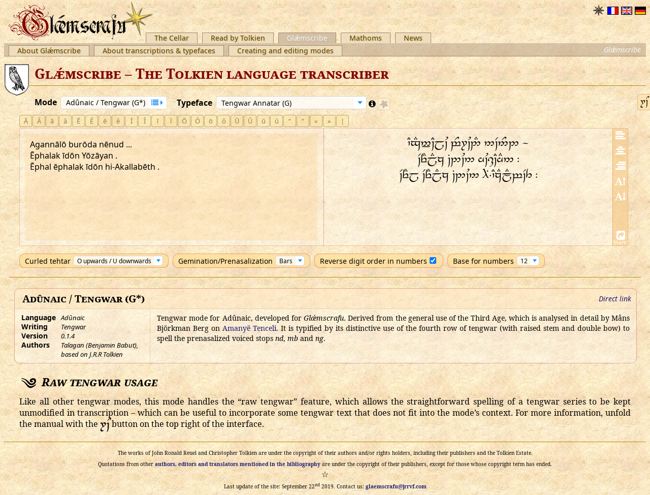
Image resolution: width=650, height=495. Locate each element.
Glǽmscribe (307, 38)
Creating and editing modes (285, 50)
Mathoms (365, 38)
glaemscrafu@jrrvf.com (396, 486)
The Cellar (171, 38)
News (413, 38)
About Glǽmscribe (49, 50)
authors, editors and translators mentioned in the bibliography (237, 464)
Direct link (615, 298)
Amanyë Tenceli (249, 328)
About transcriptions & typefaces (159, 50)
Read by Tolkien (238, 38)
